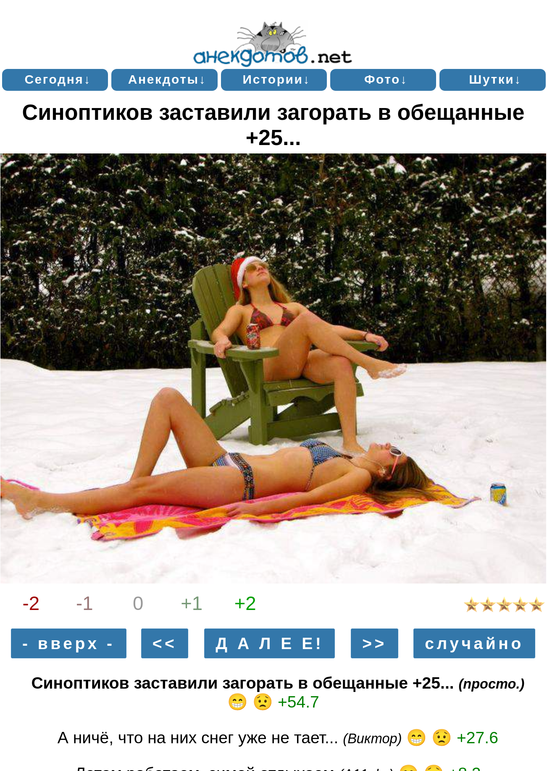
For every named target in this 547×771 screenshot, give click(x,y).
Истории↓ (277, 79)
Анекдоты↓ (167, 79)
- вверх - (68, 643)
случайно (474, 643)
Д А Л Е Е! (269, 643)
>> (374, 643)
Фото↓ (386, 79)
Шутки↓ (495, 79)
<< (165, 643)
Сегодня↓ (57, 79)
